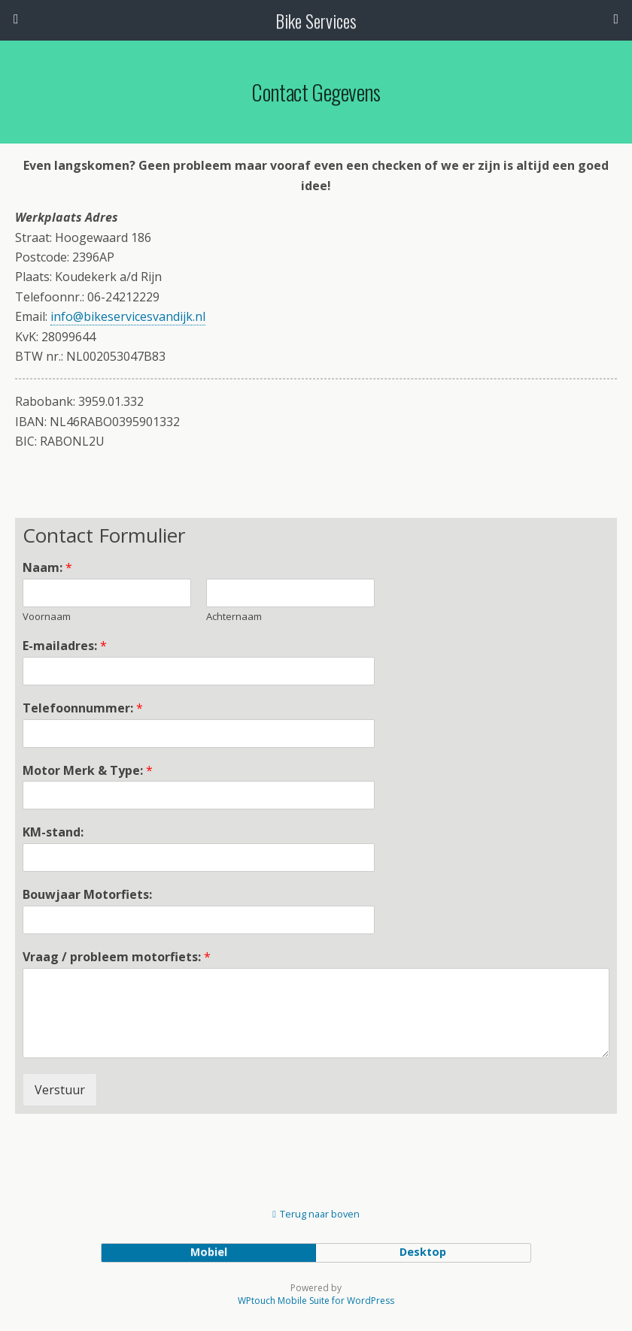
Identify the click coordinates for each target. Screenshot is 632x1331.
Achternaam (234, 616)
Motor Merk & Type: (88, 771)
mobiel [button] (208, 1252)
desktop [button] (423, 1252)
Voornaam (47, 616)
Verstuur (60, 1089)
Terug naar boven (320, 1214)
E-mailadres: (65, 646)
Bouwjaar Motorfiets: (87, 895)
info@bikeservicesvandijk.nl (127, 316)
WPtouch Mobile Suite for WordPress (316, 1300)
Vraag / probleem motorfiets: (117, 957)
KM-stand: (53, 832)
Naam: (47, 568)
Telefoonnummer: (83, 708)
